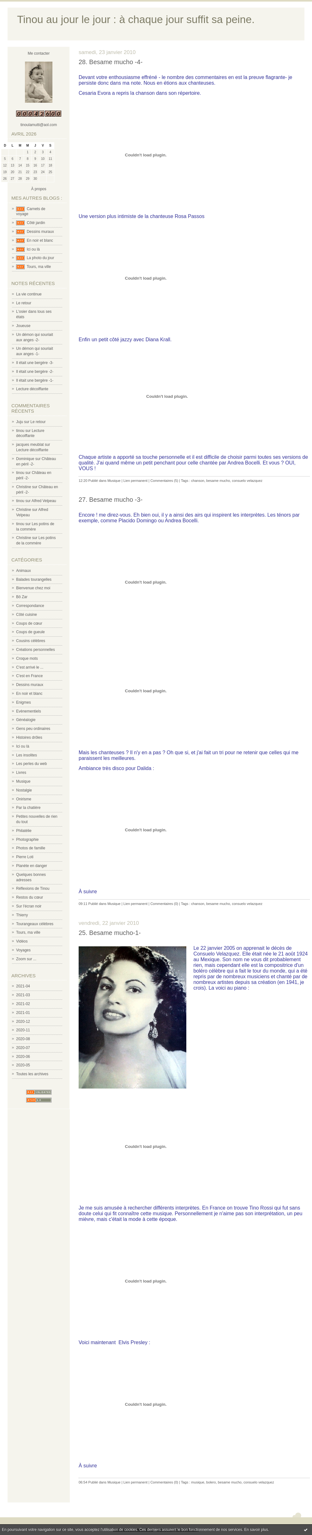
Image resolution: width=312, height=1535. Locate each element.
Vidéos (21, 941)
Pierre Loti (24, 857)
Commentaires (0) (164, 904)
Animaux (23, 570)
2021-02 (23, 1004)
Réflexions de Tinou (32, 888)
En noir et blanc (40, 240)
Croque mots (27, 658)
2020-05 (23, 1065)
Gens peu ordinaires (33, 728)
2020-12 (23, 1021)
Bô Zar (21, 597)
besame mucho (218, 480)
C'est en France (29, 676)
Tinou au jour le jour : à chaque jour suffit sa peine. (136, 19)
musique (197, 1482)
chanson (197, 480)
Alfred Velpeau (44, 501)
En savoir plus (256, 1529)
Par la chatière (28, 807)
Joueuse (23, 326)
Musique (23, 781)
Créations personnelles (35, 649)
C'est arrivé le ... (29, 667)
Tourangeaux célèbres (34, 924)
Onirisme (23, 799)
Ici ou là (33, 249)
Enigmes (23, 702)
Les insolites (26, 755)
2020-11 (23, 1030)
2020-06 (23, 1056)
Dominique (25, 459)
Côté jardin (36, 223)
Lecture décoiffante (32, 389)
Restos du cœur (29, 897)
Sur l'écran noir (28, 906)
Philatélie (24, 830)
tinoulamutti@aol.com (39, 125)
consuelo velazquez (247, 480)
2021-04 (23, 986)
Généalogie (25, 720)
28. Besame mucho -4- (110, 61)
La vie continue (29, 294)
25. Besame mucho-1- (110, 932)
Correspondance (30, 606)
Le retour (23, 303)
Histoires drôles (29, 737)
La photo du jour (40, 258)
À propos (38, 189)
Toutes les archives (32, 1074)
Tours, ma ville (39, 266)
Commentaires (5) (164, 480)
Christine (23, 487)
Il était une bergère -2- (34, 371)
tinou (20, 430)
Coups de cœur (29, 623)
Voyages (23, 950)
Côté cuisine (26, 614)
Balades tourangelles (33, 579)
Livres (21, 772)
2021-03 (23, 995)
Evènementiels (28, 711)
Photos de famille (30, 848)
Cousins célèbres (30, 641)
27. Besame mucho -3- (110, 499)
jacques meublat (30, 444)
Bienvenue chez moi (33, 588)
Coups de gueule (30, 632)
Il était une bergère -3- (34, 363)
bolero (211, 1482)
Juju (19, 422)
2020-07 (23, 1048)
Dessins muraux (40, 231)
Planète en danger (31, 866)
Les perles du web (31, 763)
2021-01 (23, 1012)
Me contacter (39, 53)
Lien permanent (135, 480)
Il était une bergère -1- (34, 380)
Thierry (22, 915)
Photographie (27, 839)
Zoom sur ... (26, 959)
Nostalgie (24, 790)
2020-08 (23, 1039)
